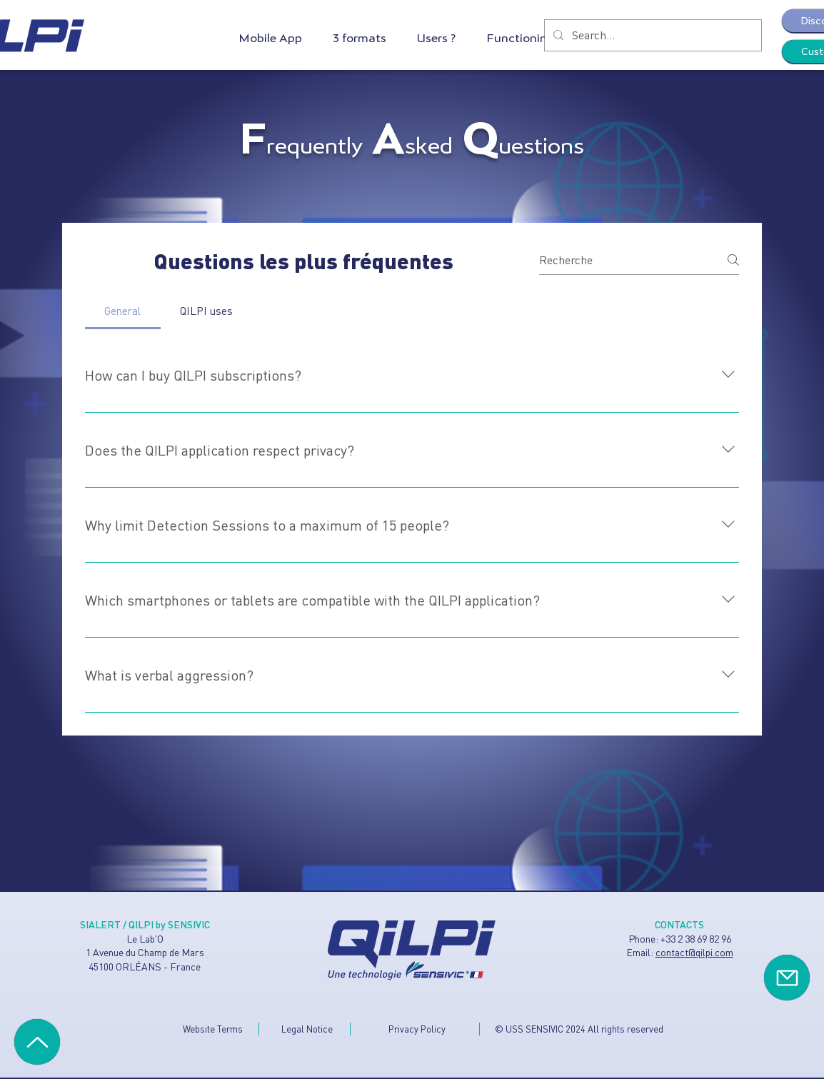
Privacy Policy (417, 1029)
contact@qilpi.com (694, 951)
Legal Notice (307, 1029)
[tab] (123, 310)
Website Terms (213, 1029)
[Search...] (651, 35)
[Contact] (787, 977)
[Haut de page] (37, 1042)
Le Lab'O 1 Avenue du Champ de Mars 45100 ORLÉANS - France (145, 952)
